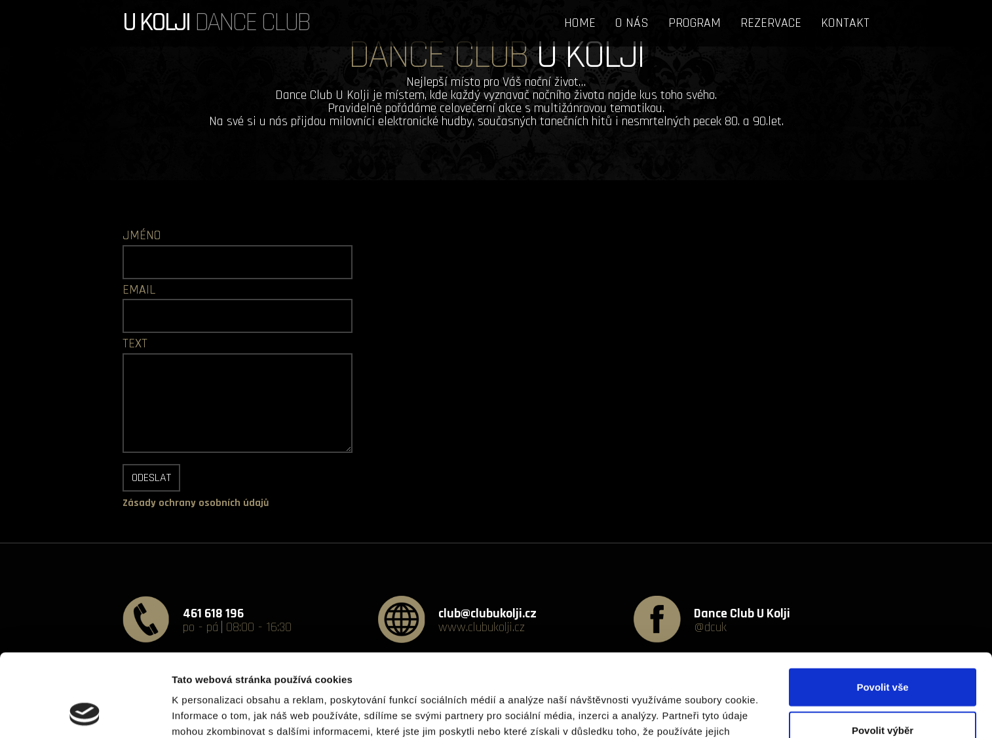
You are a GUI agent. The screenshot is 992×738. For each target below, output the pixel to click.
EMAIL (139, 289)
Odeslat (151, 477)
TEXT (135, 343)
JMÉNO (142, 235)
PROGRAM (694, 22)
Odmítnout (882, 695)
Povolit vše (882, 609)
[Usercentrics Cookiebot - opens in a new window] (85, 712)
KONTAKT (845, 22)
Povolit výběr (882, 652)
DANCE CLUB (216, 19)
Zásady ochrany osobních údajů (196, 503)
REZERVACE (770, 22)
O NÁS (632, 22)
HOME (580, 22)
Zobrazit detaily (692, 712)
